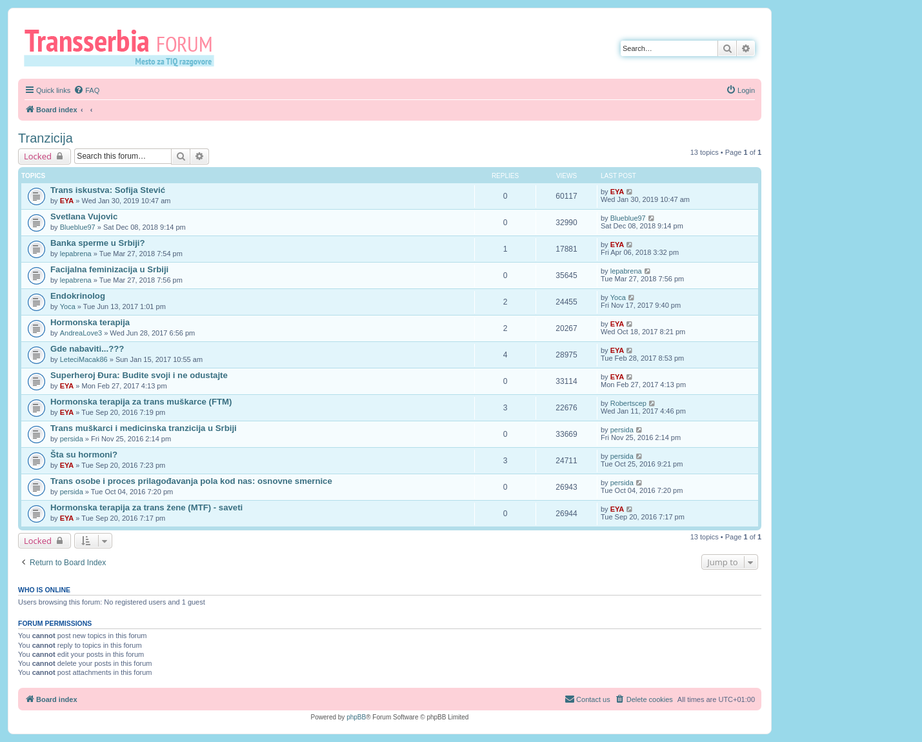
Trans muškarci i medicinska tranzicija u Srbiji (143, 428)
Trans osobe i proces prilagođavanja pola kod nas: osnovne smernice (191, 481)
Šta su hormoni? (83, 454)
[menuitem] (86, 90)
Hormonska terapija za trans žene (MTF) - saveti (146, 507)
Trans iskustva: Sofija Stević (107, 190)
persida (71, 439)
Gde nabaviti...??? (87, 349)
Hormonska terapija (90, 322)
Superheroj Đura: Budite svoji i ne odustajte (139, 375)
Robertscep (628, 403)
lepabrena (76, 253)
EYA (67, 201)
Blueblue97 (77, 227)
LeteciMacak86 (84, 359)
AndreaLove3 (81, 333)
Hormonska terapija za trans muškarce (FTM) (141, 401)
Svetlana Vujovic (83, 216)
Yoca (67, 306)
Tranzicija (45, 138)
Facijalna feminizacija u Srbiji (109, 269)
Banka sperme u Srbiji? (97, 243)
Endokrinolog (77, 296)
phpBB (356, 717)
